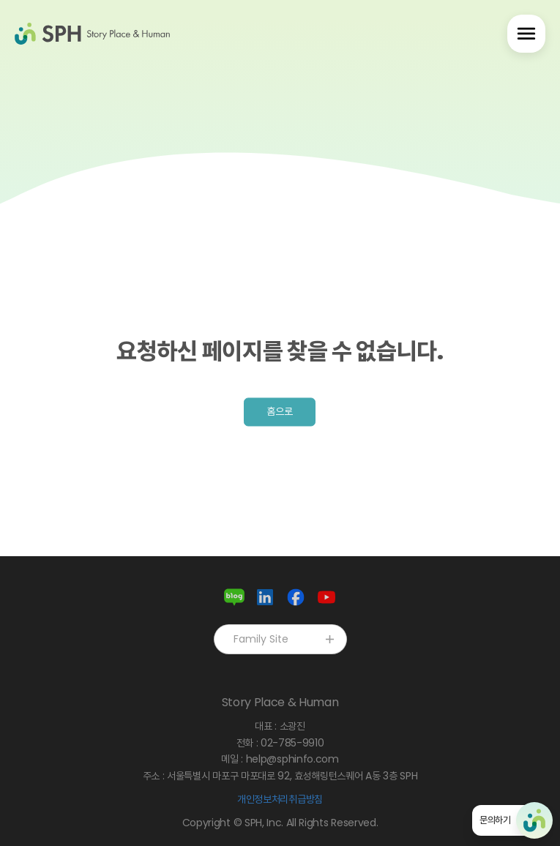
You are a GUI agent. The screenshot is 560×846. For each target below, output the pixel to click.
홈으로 (279, 411)
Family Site (285, 639)
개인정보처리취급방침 (280, 799)
